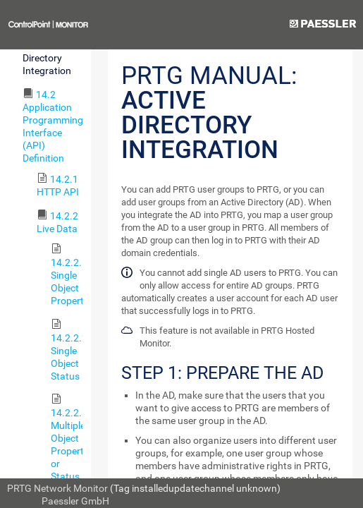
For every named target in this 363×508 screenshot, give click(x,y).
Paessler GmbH (75, 501)
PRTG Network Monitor (57, 488)
